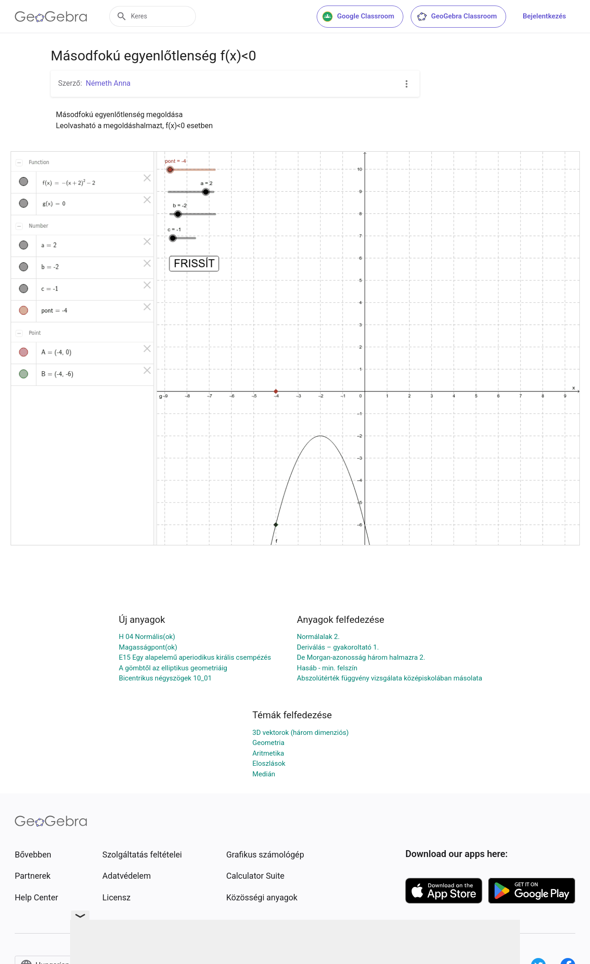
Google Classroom (358, 16)
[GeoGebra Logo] (51, 16)
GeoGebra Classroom (456, 16)
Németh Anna (108, 83)
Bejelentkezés (544, 16)
